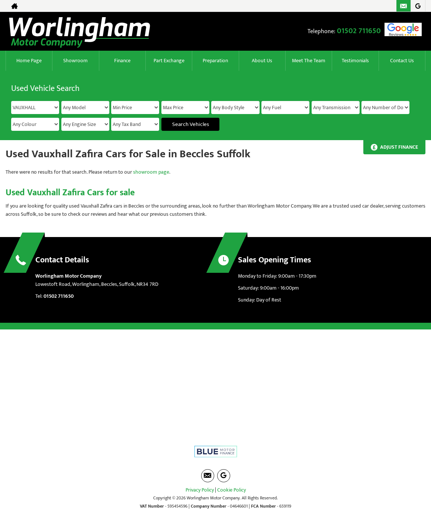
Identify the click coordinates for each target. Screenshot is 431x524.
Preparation (215, 60)
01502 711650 (359, 31)
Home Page (29, 60)
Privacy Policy (200, 490)
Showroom (75, 60)
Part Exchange (169, 60)
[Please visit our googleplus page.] (418, 6)
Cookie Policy (231, 490)
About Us (262, 60)
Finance (122, 60)
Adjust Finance (399, 147)
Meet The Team (308, 60)
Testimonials (355, 60)
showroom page (151, 172)
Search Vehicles (190, 124)
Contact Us (402, 60)
